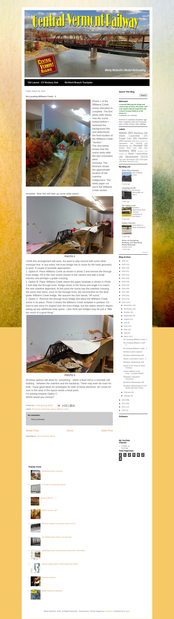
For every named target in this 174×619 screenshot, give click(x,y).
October (127, 312)
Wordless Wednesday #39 (133, 362)
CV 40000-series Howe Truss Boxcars (57, 537)
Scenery (124, 150)
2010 (124, 410)
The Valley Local (129, 205)
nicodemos (108, 611)
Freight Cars (125, 138)
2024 (124, 268)
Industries (142, 138)
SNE (140, 148)
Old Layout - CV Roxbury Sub (43, 82)
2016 (124, 295)
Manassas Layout (49, 409)
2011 (124, 407)
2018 (124, 289)
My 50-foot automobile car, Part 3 (138, 192)
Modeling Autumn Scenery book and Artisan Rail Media (63, 550)
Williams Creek (62, 409)
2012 (124, 403)
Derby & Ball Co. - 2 (48, 498)
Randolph (137, 145)
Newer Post (32, 430)
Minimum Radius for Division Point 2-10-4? (58, 524)
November (128, 309)
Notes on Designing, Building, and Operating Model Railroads (132, 242)
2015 (124, 299)
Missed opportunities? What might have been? (60, 564)
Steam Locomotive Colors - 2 (134, 359)
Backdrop (138, 133)
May (126, 329)
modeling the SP (129, 188)
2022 (124, 275)
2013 (124, 400)
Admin (123, 132)
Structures (131, 156)
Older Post (107, 430)
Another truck (127, 247)
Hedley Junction (128, 223)
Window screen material (132, 352)
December (128, 305)
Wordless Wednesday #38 (133, 382)
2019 (124, 285)
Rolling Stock (125, 148)
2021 (124, 278)
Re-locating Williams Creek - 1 (135, 348)
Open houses (140, 141)
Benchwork (36, 409)
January (127, 396)
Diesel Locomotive (129, 136)
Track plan (143, 159)
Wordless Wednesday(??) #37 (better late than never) (135, 387)
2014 (124, 302)
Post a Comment (37, 419)
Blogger (127, 611)
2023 (124, 271)
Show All (144, 252)
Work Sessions (128, 161)
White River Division (130, 170)
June (126, 326)
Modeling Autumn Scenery (52, 471)
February (127, 392)
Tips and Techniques (127, 159)
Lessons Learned (48, 577)
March (126, 336)
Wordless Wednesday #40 (133, 355)
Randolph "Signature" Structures (131, 378)
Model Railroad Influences (52, 591)
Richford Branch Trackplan (79, 82)
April (126, 333)
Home (70, 430)
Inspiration (127, 141)
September (128, 316)
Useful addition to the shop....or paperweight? (133, 372)
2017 (124, 292)
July (126, 323)
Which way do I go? (49, 510)
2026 (124, 261)
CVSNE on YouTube (125, 447)
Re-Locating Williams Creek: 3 (135, 339)
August (127, 319)
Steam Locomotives (137, 153)
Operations (123, 143)
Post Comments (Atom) (46, 436)
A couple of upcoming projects (53, 485)
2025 (124, 264)
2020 (124, 282)
